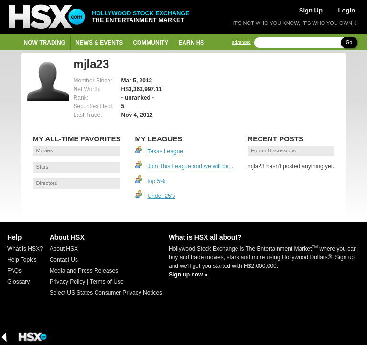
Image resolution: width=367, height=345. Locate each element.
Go (349, 42)
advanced (241, 42)
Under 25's (161, 196)
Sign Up (311, 10)
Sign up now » (188, 274)
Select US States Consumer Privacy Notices (106, 292)
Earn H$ (191, 42)
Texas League (165, 151)
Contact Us (64, 259)
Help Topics (22, 259)
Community (150, 42)
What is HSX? (25, 248)
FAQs (14, 270)
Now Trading (44, 42)
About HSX (64, 248)
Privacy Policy (68, 281)
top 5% (156, 181)
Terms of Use (107, 281)
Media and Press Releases (84, 270)
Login (346, 10)
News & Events (99, 42)
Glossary (18, 281)
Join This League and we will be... (190, 166)
